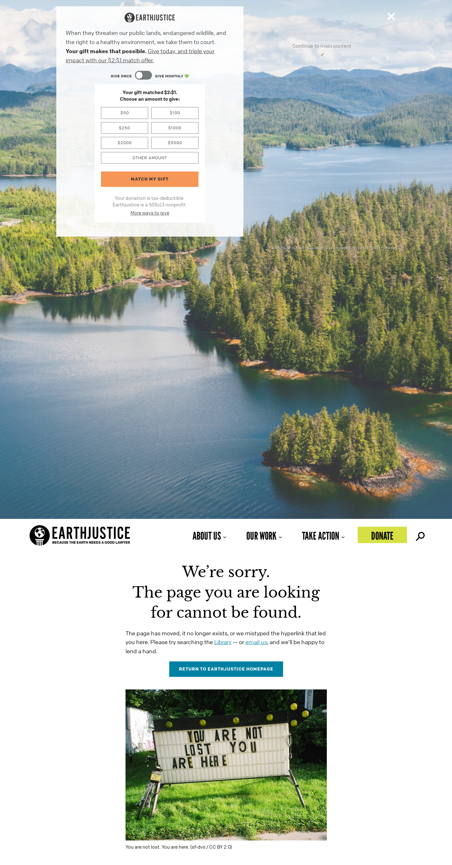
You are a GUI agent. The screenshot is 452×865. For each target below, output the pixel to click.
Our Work (261, 535)
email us (256, 641)
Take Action (320, 535)
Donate (382, 535)
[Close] (391, 17)
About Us (207, 535)
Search (419, 535)
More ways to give (150, 213)
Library (223, 641)
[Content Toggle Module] (149, 76)
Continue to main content (321, 50)
